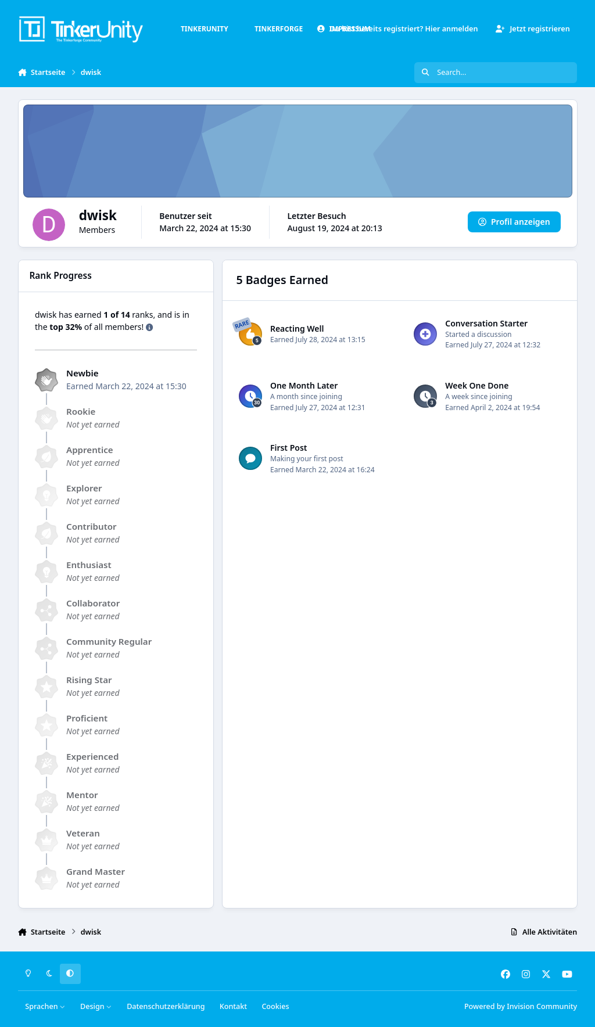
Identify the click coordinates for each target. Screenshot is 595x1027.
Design (96, 1006)
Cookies (275, 1006)
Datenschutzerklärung (166, 1006)
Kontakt (233, 1006)
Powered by (520, 1006)
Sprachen (45, 1006)
